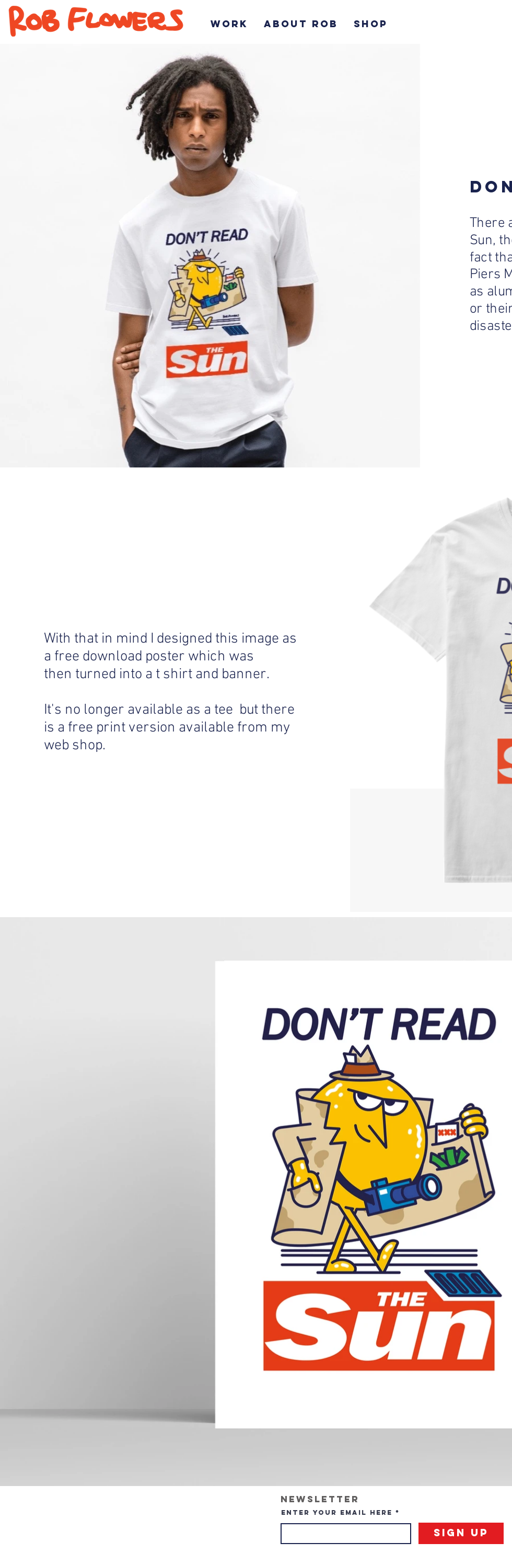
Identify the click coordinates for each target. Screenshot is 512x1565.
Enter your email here (336, 1512)
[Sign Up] (461, 1533)
